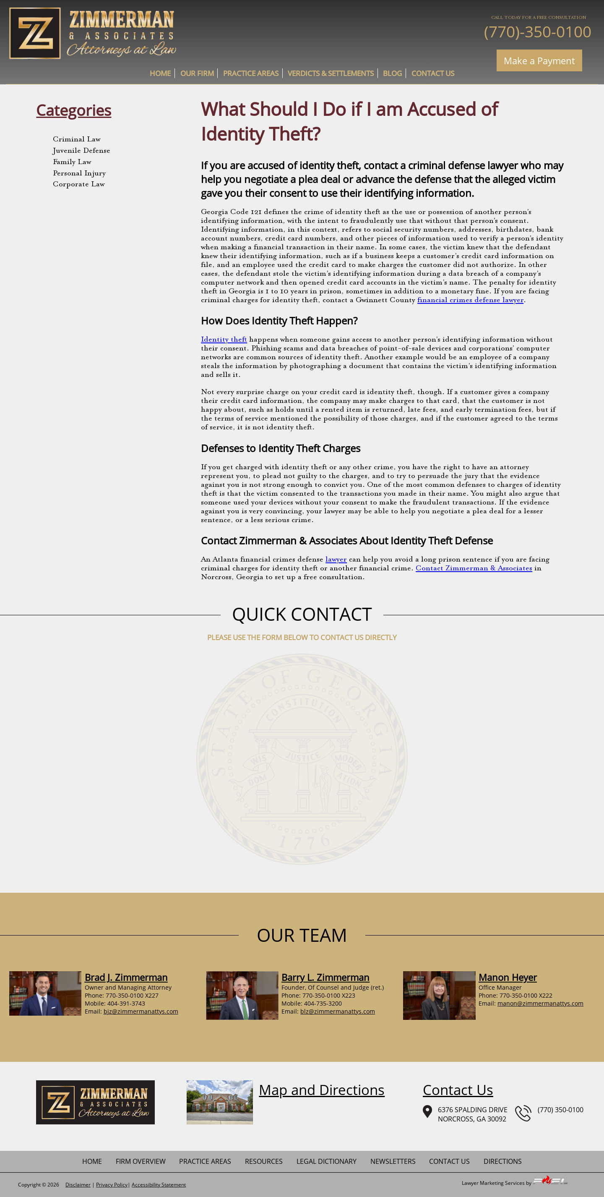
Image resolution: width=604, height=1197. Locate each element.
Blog (392, 73)
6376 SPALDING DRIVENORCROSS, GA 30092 (465, 1114)
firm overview (141, 1161)
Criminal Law (76, 140)
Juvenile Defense (81, 151)
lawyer (336, 560)
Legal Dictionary (327, 1161)
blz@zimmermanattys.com (337, 1011)
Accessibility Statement (159, 1184)
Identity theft (224, 340)
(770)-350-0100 (537, 31)
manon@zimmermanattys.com (540, 1003)
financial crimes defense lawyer (470, 300)
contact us (432, 73)
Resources (264, 1161)
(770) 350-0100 (549, 1113)
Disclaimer (78, 1184)
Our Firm (197, 73)
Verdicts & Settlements (331, 73)
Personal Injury (79, 174)
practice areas (251, 73)
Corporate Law (78, 184)
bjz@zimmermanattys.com (141, 1011)
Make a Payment (539, 60)
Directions (503, 1161)
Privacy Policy (112, 1184)
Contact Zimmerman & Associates (474, 569)
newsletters (393, 1161)
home (160, 73)
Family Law (72, 162)
